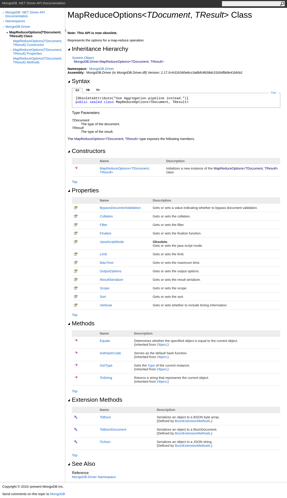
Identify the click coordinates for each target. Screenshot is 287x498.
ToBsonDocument (113, 429)
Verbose (106, 305)
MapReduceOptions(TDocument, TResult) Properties (37, 51)
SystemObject (83, 58)
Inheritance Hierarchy (97, 48)
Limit (103, 254)
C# (77, 90)
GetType (106, 365)
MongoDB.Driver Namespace (94, 477)
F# (98, 90)
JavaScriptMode (112, 242)
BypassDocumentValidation (120, 208)
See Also (81, 463)
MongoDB (57, 494)
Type (151, 365)
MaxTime (106, 262)
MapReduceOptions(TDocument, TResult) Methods (37, 60)
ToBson (105, 417)
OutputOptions (111, 271)
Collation (106, 216)
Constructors (86, 151)
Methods (81, 323)
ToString (106, 378)
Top (74, 182)
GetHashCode (110, 353)
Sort (103, 296)
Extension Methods (94, 399)
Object (162, 344)
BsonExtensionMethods (192, 421)
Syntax (78, 81)
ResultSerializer (111, 279)
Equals (105, 341)
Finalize (105, 233)
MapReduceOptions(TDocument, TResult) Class (35, 34)
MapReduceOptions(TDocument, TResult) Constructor (37, 43)
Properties (83, 190)
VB (88, 90)
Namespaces (15, 21)
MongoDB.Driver (17, 26)
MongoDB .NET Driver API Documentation (25, 14)
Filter (103, 225)
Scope (104, 288)
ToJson (105, 442)
